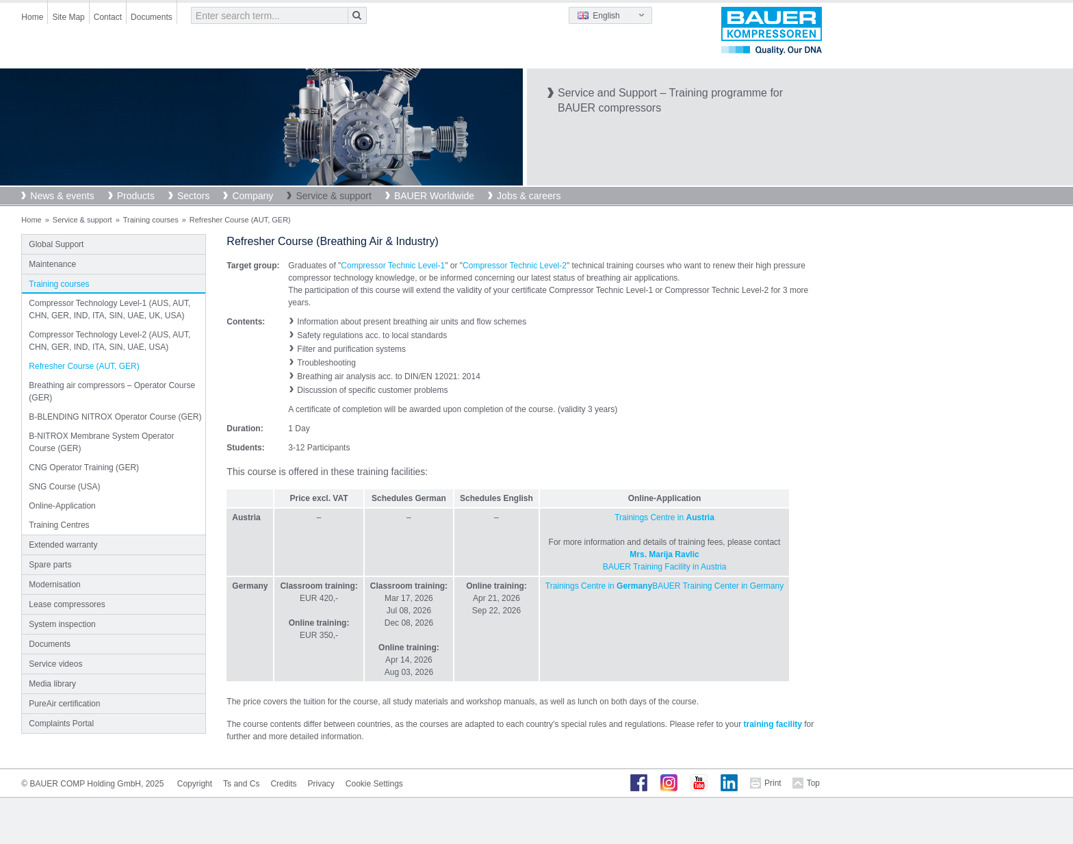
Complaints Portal (61, 723)
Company (252, 195)
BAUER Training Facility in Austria (665, 567)
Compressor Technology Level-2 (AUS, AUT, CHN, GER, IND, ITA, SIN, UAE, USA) (109, 341)
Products (136, 195)
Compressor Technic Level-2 (515, 265)
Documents (151, 17)
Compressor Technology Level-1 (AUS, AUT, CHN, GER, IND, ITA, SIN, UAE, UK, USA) (109, 309)
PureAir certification (64, 703)
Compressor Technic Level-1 (393, 265)
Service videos (55, 664)
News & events (62, 195)
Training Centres (59, 525)
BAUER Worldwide (434, 195)
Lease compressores (67, 604)
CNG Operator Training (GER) (84, 467)
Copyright (194, 784)
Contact (108, 17)
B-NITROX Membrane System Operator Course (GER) (101, 442)
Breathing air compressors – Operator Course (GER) (112, 391)
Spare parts (50, 565)
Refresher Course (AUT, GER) (84, 366)
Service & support (334, 195)
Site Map (68, 17)
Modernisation (54, 584)
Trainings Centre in (664, 517)
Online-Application (62, 506)
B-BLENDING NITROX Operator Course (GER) (115, 417)
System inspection (62, 624)
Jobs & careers (528, 195)
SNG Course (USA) (64, 486)
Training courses (151, 220)
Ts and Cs (241, 784)
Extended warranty (63, 545)
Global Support (56, 244)
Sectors (193, 195)
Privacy (320, 784)
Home (32, 17)
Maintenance (52, 264)
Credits (283, 784)
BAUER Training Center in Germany (718, 586)
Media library (52, 684)
